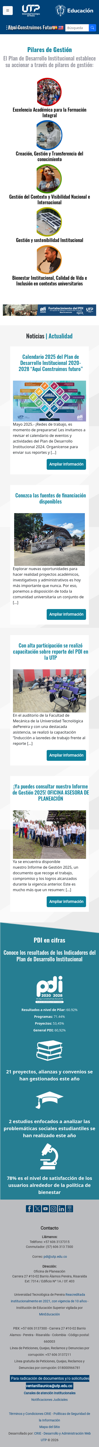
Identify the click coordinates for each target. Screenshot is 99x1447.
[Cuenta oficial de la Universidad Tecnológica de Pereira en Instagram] (54, 1208)
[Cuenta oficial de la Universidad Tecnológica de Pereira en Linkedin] (62, 1208)
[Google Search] (77, 27)
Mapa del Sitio (49, 1427)
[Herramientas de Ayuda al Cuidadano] (69, 1208)
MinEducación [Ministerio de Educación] (49, 1314)
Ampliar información (66, 464)
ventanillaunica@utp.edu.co (49, 1386)
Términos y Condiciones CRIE (30, 1414)
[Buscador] (92, 27)
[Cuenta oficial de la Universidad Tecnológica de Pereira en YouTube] (46, 1208)
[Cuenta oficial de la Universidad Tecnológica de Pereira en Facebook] (30, 1208)
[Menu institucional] (8, 10)
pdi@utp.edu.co (55, 1256)
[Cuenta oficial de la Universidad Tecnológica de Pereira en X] (38, 1208)
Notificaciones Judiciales (49, 1400)
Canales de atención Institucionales (49, 1393)
